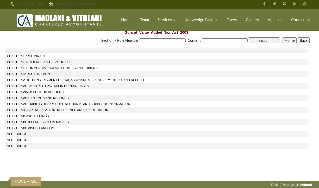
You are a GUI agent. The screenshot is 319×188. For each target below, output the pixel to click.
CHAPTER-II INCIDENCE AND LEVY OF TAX (39, 62)
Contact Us (300, 19)
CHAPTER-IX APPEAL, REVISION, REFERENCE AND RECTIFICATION (57, 110)
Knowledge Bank (201, 19)
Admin (275, 19)
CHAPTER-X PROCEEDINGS (28, 116)
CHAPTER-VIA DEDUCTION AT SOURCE (36, 92)
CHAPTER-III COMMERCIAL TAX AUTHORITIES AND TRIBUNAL (53, 68)
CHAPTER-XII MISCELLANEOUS (30, 128)
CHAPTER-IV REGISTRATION (28, 74)
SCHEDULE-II (17, 140)
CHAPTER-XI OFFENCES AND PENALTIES (38, 122)
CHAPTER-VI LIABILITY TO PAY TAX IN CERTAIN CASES (48, 86)
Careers (252, 19)
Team (144, 19)
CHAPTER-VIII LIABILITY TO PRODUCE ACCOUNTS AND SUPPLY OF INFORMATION (68, 104)
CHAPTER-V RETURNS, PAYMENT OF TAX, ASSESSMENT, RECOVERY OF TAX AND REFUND (75, 80)
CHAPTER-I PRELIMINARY (26, 56)
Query (232, 19)
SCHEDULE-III (17, 146)
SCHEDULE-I (16, 134)
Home (126, 19)
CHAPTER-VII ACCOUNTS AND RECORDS (37, 98)
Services (167, 19)
